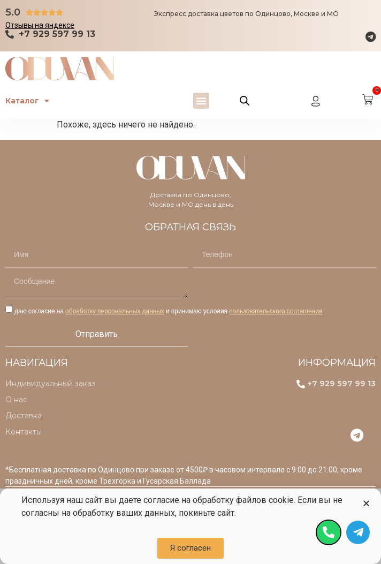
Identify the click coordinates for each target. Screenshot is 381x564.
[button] (201, 101)
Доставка (23, 415)
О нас (16, 399)
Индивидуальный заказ (50, 383)
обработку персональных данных (114, 310)
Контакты (23, 432)
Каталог (27, 101)
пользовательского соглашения (275, 310)
